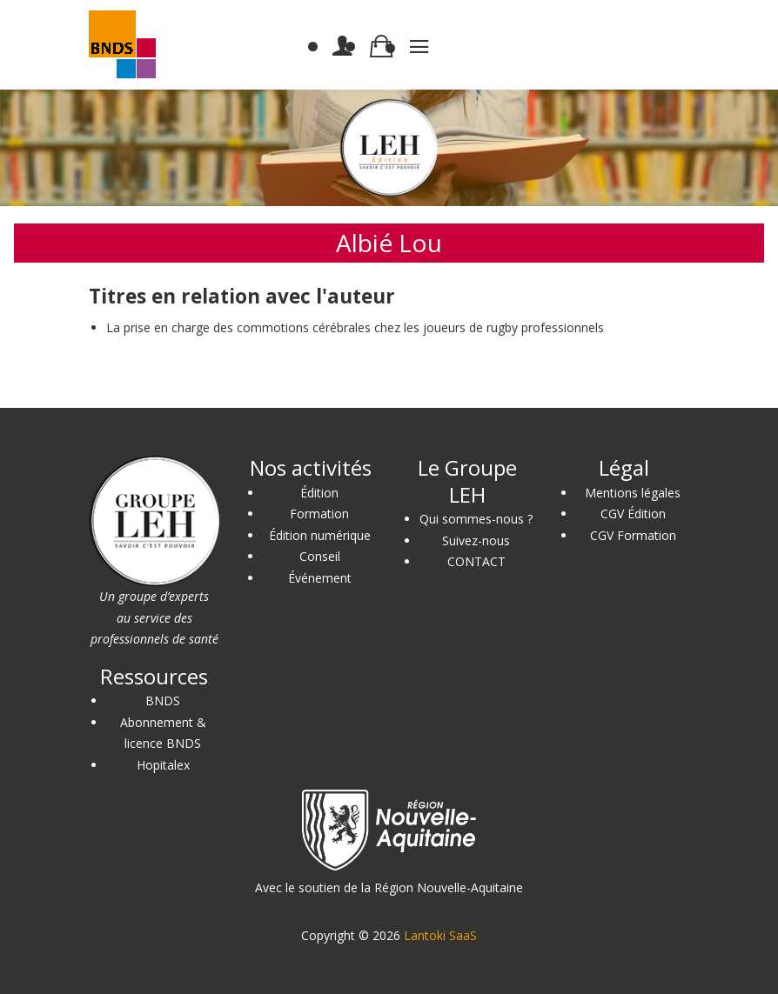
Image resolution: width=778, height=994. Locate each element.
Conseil (319, 556)
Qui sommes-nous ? (476, 518)
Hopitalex (163, 765)
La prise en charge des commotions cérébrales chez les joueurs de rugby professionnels (355, 327)
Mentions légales (633, 492)
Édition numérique (320, 535)
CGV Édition (633, 513)
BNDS (162, 700)
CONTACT (476, 561)
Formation (319, 513)
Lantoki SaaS (440, 935)
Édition (319, 492)
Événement (320, 578)
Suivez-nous (476, 540)
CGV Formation (633, 535)
